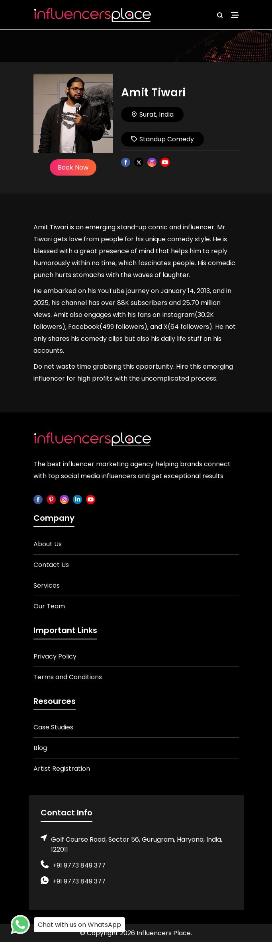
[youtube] (90, 499)
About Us (47, 544)
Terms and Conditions (67, 677)
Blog (40, 747)
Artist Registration (61, 768)
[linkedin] (77, 499)
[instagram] (64, 499)
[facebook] (38, 499)
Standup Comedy (162, 139)
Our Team (49, 606)
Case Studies (53, 727)
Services (46, 585)
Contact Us (51, 564)
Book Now (73, 167)
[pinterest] (51, 499)
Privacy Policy (54, 656)
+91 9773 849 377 (79, 865)
